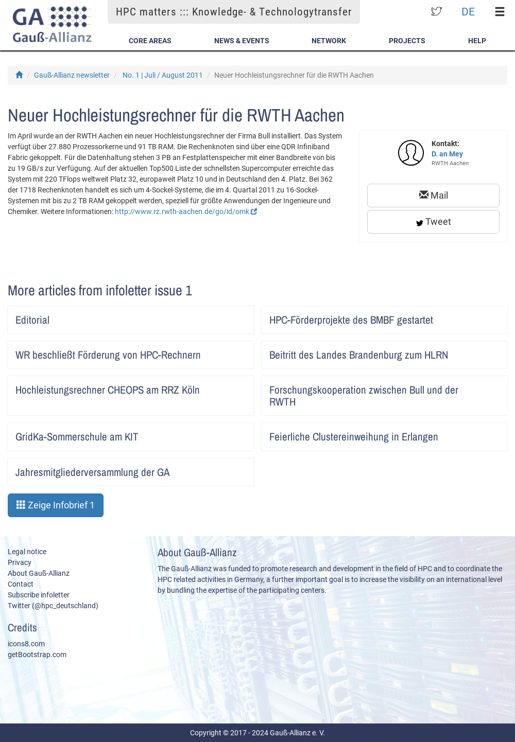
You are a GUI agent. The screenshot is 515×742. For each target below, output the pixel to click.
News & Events (241, 41)
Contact (20, 584)
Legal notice (27, 551)
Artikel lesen (239, 316)
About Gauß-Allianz (39, 573)
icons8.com (26, 644)
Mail (433, 195)
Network (329, 41)
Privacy (19, 562)
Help (477, 41)
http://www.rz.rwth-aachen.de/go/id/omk (186, 211)
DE (468, 11)
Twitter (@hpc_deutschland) (53, 606)
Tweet (433, 221)
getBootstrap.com (37, 654)
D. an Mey (447, 154)
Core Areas (150, 41)
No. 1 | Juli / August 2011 (163, 75)
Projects (407, 41)
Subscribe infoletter (39, 595)
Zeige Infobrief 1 (55, 505)
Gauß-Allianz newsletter (72, 75)
